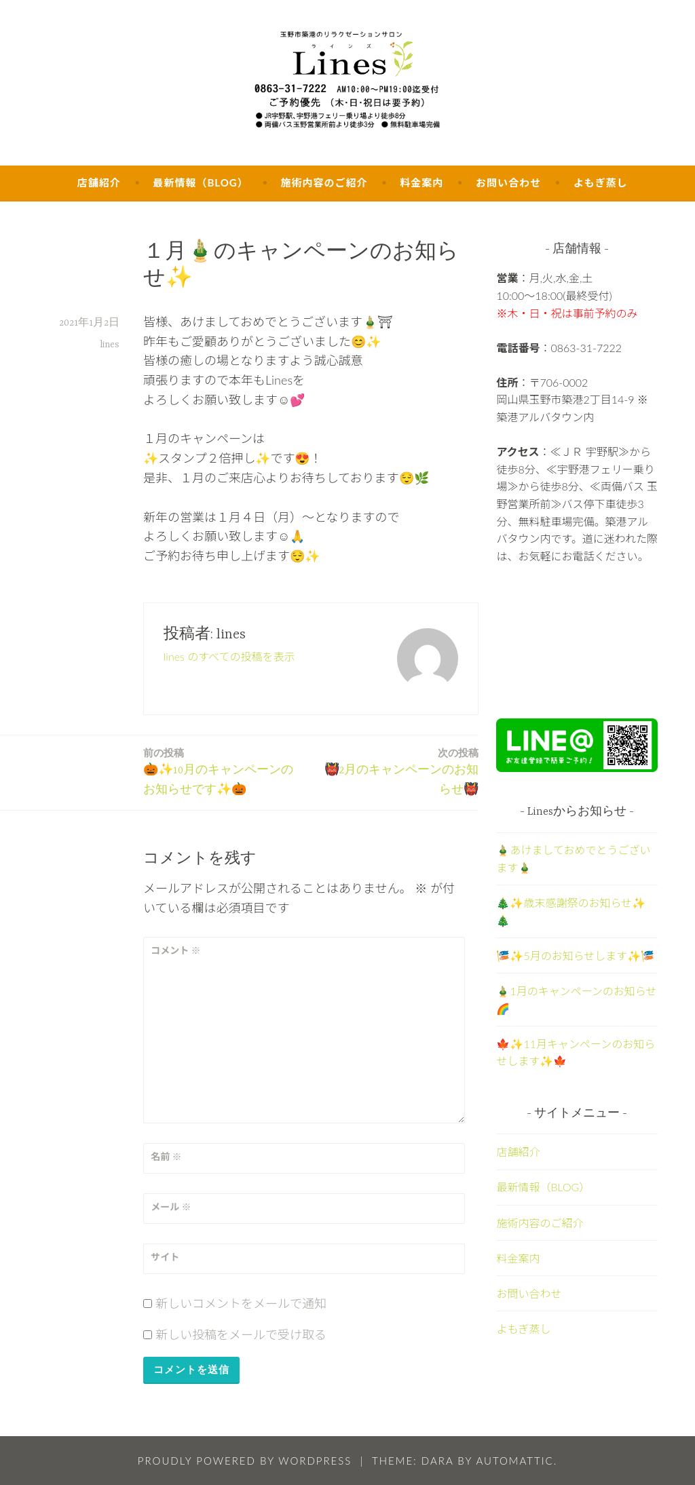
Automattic (514, 1460)
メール (171, 1206)
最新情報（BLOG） (200, 182)
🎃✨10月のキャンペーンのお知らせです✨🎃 (223, 770)
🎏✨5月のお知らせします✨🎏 (575, 955)
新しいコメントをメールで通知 (240, 1303)
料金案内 (421, 182)
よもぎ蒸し (601, 182)
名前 (166, 1156)
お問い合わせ (508, 182)
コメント (175, 950)
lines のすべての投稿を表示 (229, 656)
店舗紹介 (99, 182)
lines (109, 344)
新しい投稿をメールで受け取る (240, 1334)
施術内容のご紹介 (323, 182)
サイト (165, 1256)
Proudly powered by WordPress (245, 1460)
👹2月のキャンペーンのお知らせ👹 (398, 770)
